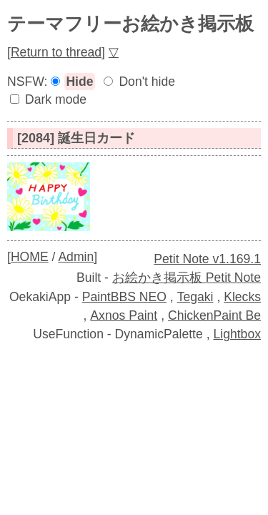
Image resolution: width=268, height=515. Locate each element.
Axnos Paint (123, 315)
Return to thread (56, 52)
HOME (30, 257)
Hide (79, 81)
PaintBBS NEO (124, 297)
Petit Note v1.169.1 (207, 259)
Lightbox (237, 334)
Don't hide (147, 81)
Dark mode (55, 99)
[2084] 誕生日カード (76, 138)
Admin (76, 257)
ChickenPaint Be (214, 315)
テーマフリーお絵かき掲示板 (130, 23)
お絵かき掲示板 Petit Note (186, 277)
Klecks (242, 297)
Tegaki (195, 297)
